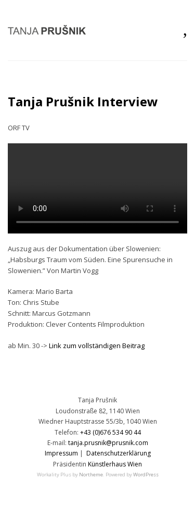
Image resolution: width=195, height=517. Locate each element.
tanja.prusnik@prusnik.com (108, 442)
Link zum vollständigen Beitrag (97, 345)
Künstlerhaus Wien (115, 464)
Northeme (91, 474)
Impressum (61, 453)
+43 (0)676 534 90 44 (110, 432)
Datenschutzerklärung (118, 453)
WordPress (146, 474)
